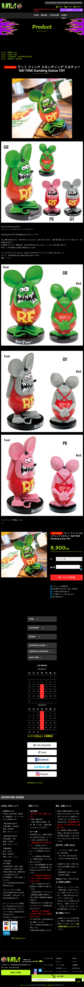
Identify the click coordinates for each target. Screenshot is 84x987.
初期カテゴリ (12, 52)
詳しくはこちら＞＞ (19, 938)
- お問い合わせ (76, 968)
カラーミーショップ (25, 985)
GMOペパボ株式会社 (48, 985)
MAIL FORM (15, 972)
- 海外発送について (61, 968)
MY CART (68, 6)
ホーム (3, 52)
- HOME (74, 958)
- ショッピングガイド (61, 971)
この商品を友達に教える (60, 591)
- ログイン (58, 962)
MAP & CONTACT (51, 3)
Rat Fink (18, 59)
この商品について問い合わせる (63, 594)
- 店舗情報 (75, 965)
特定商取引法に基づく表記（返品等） (65, 589)
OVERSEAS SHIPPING (75, 3)
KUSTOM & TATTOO (25, 56)
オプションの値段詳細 (60, 586)
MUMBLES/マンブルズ (35, 782)
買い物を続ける (57, 597)
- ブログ (74, 962)
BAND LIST (64, 16)
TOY (15, 54)
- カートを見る (59, 965)
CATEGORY (54, 15)
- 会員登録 (58, 958)
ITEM (36, 15)
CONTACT (77, 6)
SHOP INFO (34, 657)
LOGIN (59, 6)
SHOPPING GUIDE (62, 3)
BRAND (44, 15)
